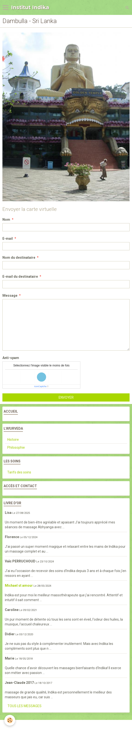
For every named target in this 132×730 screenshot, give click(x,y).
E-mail (7, 238)
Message (9, 295)
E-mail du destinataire (20, 276)
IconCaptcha (40, 386)
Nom (6, 219)
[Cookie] (9, 720)
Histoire (13, 439)
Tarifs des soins (19, 472)
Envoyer (66, 397)
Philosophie (16, 447)
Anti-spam (10, 358)
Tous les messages (24, 706)
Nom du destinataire (18, 257)
